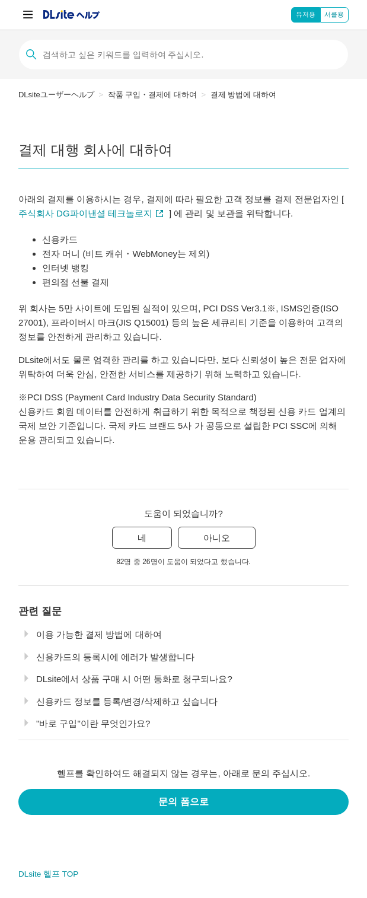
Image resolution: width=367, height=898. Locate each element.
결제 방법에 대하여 (243, 94)
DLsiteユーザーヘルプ (56, 94)
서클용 (334, 14)
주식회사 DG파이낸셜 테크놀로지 (85, 213)
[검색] (183, 54)
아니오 (216, 538)
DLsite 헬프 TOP (48, 874)
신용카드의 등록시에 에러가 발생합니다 (115, 657)
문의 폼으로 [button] (183, 802)
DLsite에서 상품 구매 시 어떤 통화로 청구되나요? (134, 679)
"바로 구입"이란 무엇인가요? (93, 723)
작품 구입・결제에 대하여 (152, 94)
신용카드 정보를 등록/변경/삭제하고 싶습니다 (127, 701)
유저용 (305, 14)
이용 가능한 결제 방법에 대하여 (99, 634)
